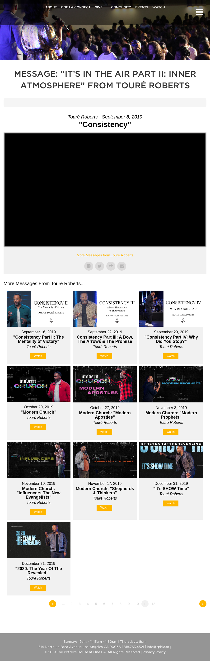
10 (137, 604)
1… (62, 604)
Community (121, 7)
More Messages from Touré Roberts (105, 255)
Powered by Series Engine (188, 617)
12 (153, 604)
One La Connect (75, 7)
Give (99, 7)
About (51, 7)
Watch (158, 7)
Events (141, 7)
